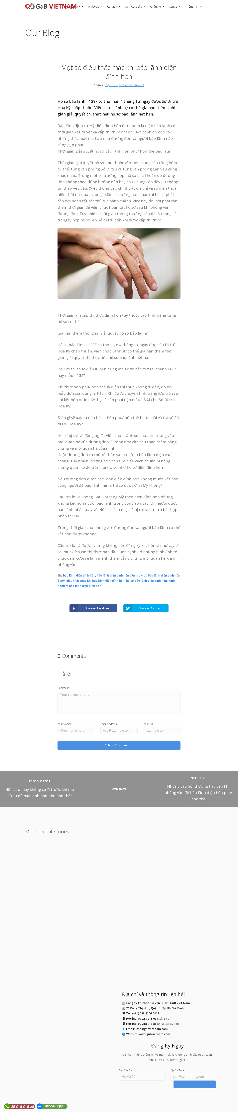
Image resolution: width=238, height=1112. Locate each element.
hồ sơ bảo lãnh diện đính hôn (146, 580)
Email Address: (108, 724)
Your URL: (149, 724)
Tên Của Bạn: (126, 1070)
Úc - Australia (133, 6)
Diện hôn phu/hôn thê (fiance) (124, 85)
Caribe (173, 6)
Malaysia (93, 6)
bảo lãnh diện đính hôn (79, 575)
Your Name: (64, 724)
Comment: (63, 688)
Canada (112, 6)
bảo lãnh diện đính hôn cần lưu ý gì (121, 575)
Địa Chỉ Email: (178, 1070)
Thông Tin (191, 6)
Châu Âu (155, 6)
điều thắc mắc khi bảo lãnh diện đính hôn (95, 580)
